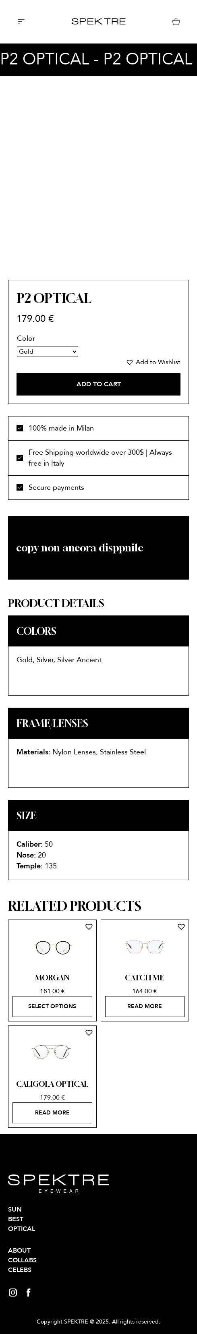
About (19, 1250)
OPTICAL (21, 1228)
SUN (15, 1209)
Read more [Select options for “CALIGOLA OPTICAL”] (52, 1112)
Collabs (22, 1260)
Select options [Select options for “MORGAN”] (52, 1006)
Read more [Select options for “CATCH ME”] (144, 1006)
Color (26, 339)
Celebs (19, 1270)
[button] (153, 362)
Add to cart (99, 384)
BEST (15, 1219)
